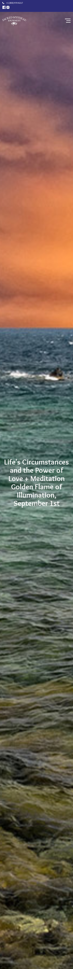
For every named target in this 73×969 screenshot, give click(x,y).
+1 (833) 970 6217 (14, 2)
